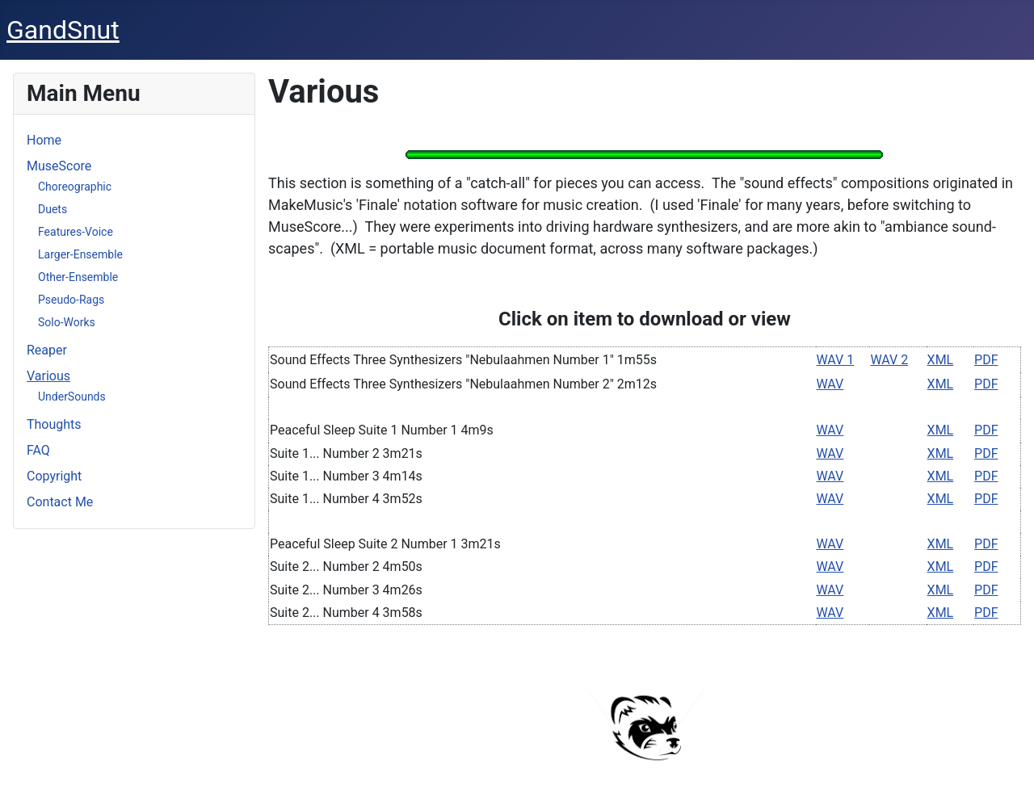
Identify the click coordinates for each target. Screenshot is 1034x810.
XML (940, 359)
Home (44, 140)
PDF (986, 359)
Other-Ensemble (78, 277)
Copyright (54, 476)
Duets (52, 209)
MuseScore (59, 166)
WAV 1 (836, 359)
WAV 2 (889, 359)
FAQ (38, 450)
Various (48, 376)
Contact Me (60, 502)
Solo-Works (66, 322)
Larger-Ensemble (80, 254)
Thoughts (54, 424)
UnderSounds (72, 396)
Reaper (47, 350)
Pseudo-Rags (71, 299)
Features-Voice (75, 231)
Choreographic (74, 186)
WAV (830, 384)
